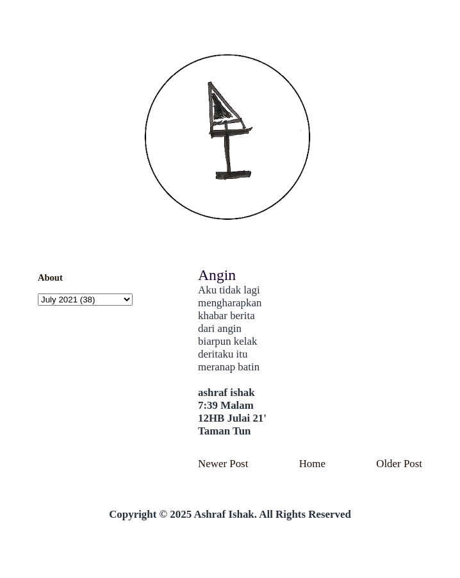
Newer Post (223, 464)
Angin (217, 275)
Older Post (399, 464)
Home (312, 464)
